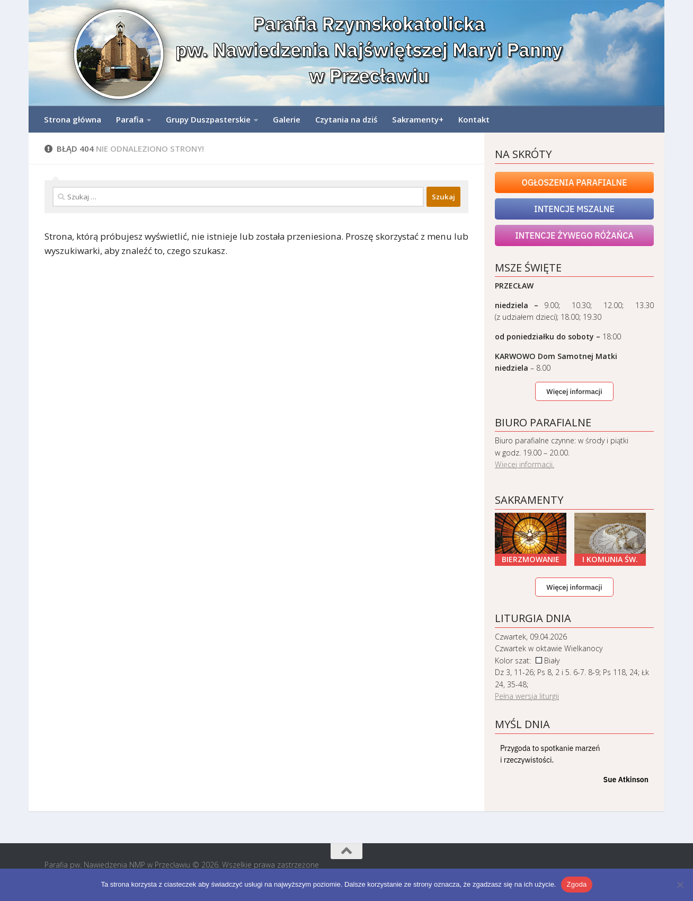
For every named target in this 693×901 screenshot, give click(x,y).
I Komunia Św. (610, 559)
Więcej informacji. (524, 464)
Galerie (286, 119)
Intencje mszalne (574, 209)
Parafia (130, 119)
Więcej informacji (574, 391)
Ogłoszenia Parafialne (574, 182)
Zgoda (576, 884)
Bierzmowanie (530, 559)
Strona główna (72, 119)
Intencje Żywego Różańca (574, 235)
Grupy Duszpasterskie (208, 119)
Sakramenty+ (417, 119)
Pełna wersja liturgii (527, 696)
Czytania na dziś (346, 119)
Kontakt (474, 119)
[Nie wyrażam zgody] (679, 884)
